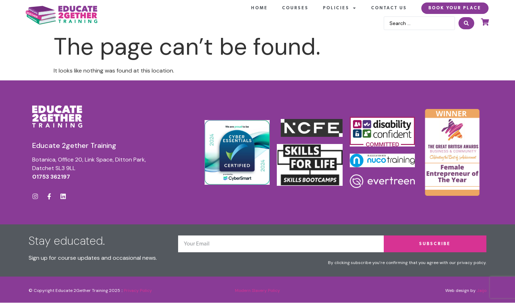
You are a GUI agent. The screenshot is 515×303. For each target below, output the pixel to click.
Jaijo (481, 290)
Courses (295, 8)
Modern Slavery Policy (257, 290)
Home (259, 8)
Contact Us (389, 8)
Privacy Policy (138, 290)
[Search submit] (466, 23)
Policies (340, 8)
